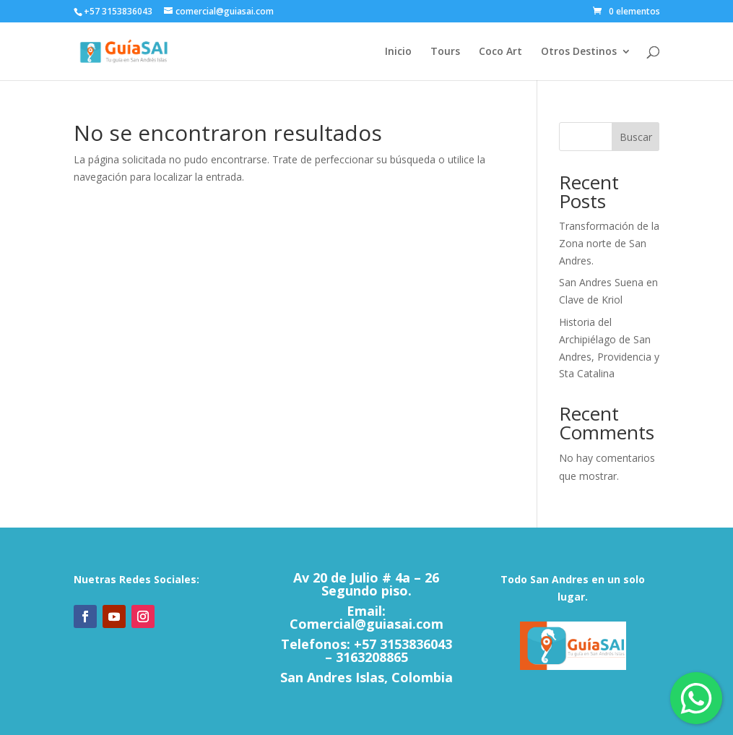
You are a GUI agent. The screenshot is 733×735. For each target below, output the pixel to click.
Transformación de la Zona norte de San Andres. (609, 243)
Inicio (398, 52)
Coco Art (500, 52)
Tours (445, 52)
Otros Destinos (579, 52)
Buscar (636, 137)
